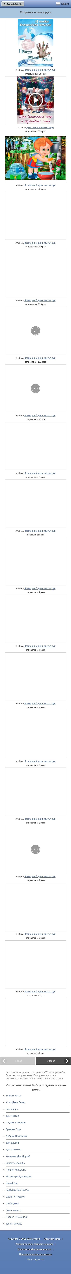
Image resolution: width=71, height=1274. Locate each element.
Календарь (12, 1109)
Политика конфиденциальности (34, 1249)
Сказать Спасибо (15, 1163)
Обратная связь (52, 1238)
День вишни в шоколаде (40, 127)
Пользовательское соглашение (35, 1254)
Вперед (51, 1060)
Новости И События (17, 1217)
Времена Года (13, 1129)
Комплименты (14, 1210)
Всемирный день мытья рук (39, 70)
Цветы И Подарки (15, 1196)
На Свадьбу (12, 1203)
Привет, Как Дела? (16, 1169)
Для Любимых (14, 1149)
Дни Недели (12, 1115)
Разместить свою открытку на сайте (34, 1243)
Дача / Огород (14, 1223)
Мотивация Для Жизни (18, 1176)
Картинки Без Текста (17, 1190)
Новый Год (12, 1183)
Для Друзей (12, 1142)
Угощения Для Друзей (18, 1156)
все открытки (13, 3)
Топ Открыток (13, 1095)
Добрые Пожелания (17, 1136)
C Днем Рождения (16, 1122)
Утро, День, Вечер (15, 1102)
